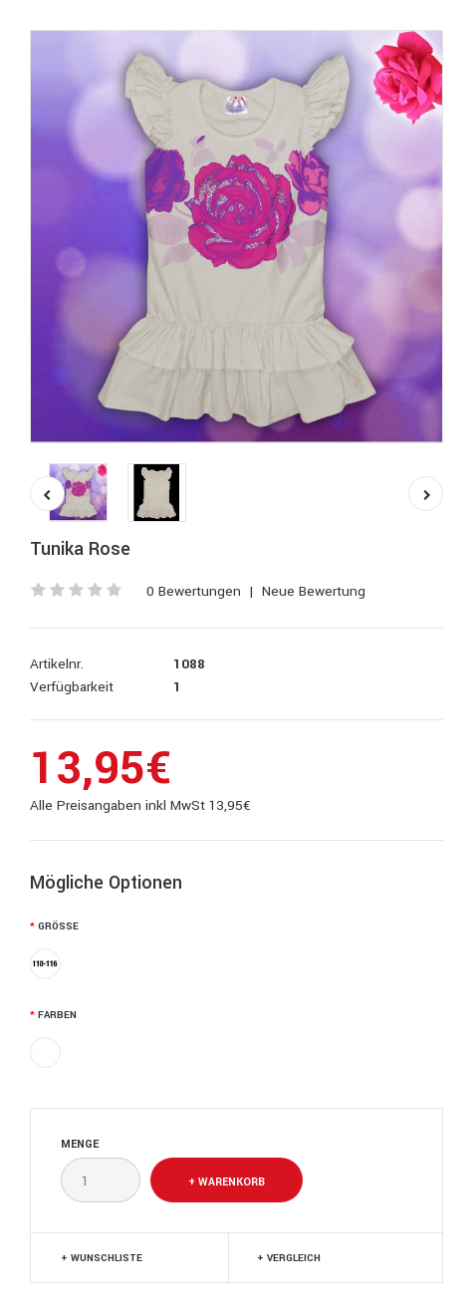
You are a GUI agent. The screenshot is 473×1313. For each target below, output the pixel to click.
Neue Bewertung (313, 591)
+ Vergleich (289, 1258)
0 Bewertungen (193, 591)
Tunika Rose (80, 549)
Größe (58, 926)
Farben (57, 1015)
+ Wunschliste (101, 1258)
